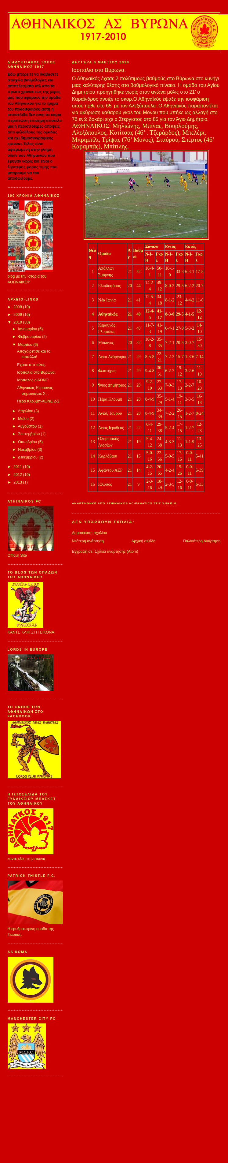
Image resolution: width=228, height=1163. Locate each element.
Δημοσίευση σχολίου (89, 533)
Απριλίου (26, 411)
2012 (18, 475)
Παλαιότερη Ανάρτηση (202, 541)
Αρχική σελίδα (144, 541)
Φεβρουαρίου (30, 337)
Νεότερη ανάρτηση (88, 541)
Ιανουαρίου (28, 329)
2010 (18, 322)
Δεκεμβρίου (28, 457)
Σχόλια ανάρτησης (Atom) (116, 551)
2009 (18, 314)
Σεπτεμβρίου (29, 434)
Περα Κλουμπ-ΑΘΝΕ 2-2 (38, 401)
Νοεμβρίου (28, 449)
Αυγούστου (28, 426)
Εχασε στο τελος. (31, 365)
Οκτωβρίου (28, 442)
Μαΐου (24, 419)
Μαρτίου (25, 344)
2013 (18, 482)
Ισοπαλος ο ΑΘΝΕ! (33, 380)
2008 (18, 307)
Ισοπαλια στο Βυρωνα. (36, 372)
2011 (18, 467)
